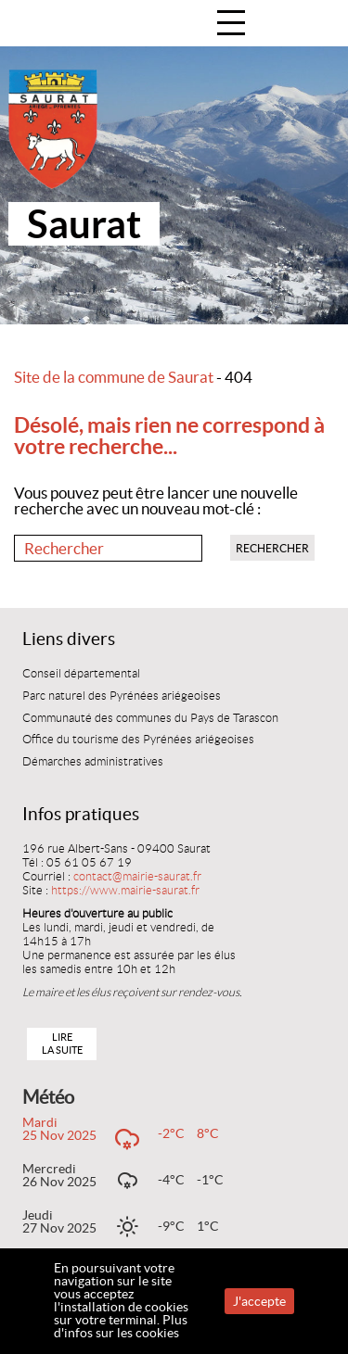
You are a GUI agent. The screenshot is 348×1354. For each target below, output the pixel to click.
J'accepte (259, 1301)
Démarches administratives (92, 761)
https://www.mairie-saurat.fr (125, 890)
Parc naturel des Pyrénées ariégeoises (121, 696)
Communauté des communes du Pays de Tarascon (150, 718)
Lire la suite (62, 1043)
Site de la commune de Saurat (113, 377)
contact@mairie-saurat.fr (137, 876)
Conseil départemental (81, 673)
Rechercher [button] (272, 548)
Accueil (314, 24)
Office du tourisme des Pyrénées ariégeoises (138, 739)
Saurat (84, 224)
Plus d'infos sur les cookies (120, 1326)
